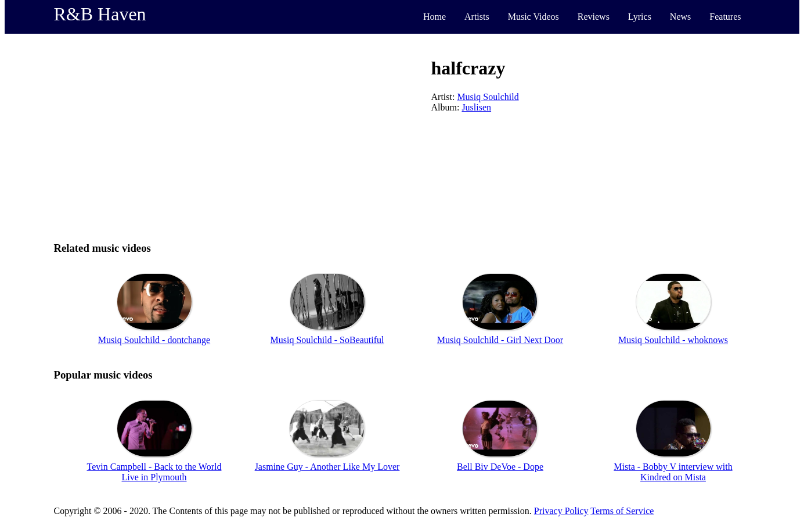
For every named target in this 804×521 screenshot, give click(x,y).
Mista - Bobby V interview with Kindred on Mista (673, 472)
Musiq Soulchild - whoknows (673, 340)
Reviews (594, 17)
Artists (476, 17)
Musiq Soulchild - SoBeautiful (327, 340)
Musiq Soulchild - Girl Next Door (500, 340)
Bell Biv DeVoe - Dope (500, 467)
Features (725, 17)
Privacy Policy (561, 511)
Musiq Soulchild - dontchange (154, 340)
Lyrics (639, 17)
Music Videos (533, 17)
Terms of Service (622, 511)
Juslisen (476, 107)
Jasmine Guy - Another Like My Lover (327, 467)
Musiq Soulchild (487, 97)
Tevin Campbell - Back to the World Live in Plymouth (154, 472)
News (680, 17)
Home (434, 17)
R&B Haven (100, 13)
